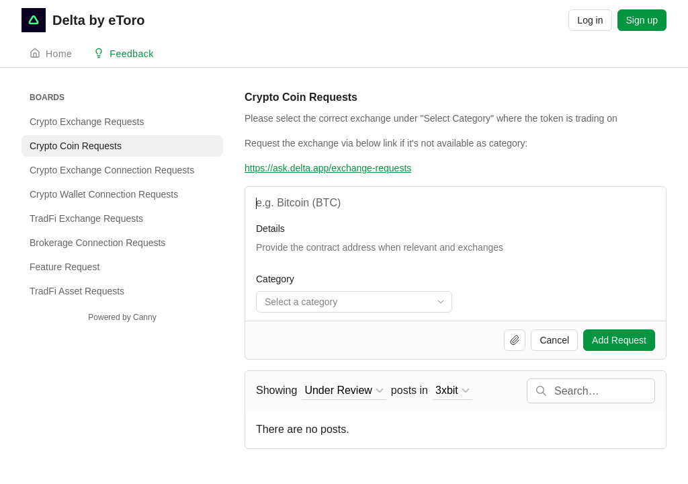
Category (275, 279)
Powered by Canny (122, 317)
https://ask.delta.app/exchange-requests (328, 168)
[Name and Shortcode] (455, 203)
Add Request (619, 340)
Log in (590, 20)
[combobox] (354, 302)
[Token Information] (455, 254)
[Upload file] (514, 340)
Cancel (554, 340)
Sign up (642, 20)
